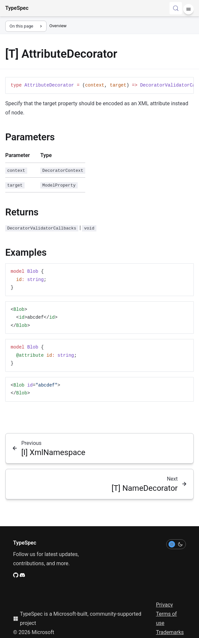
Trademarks (170, 632)
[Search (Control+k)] (175, 8)
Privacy (164, 605)
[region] (99, 85)
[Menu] (188, 9)
